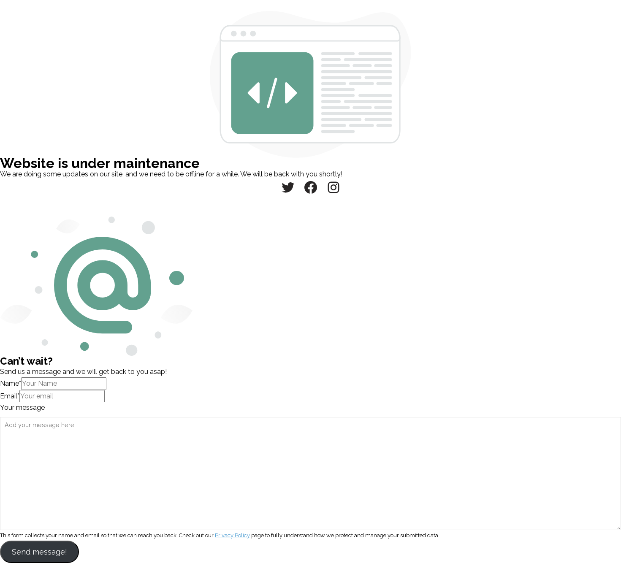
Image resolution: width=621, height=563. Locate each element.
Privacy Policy (232, 535)
